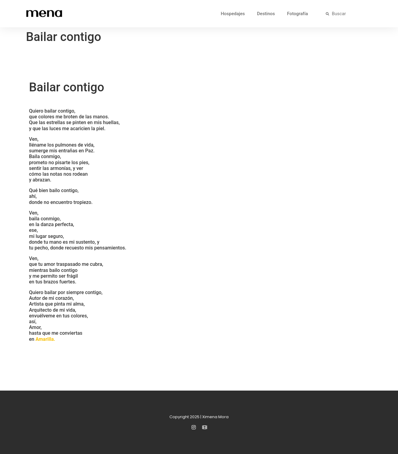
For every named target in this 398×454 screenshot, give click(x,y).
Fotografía (297, 13)
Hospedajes (233, 13)
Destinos (266, 13)
